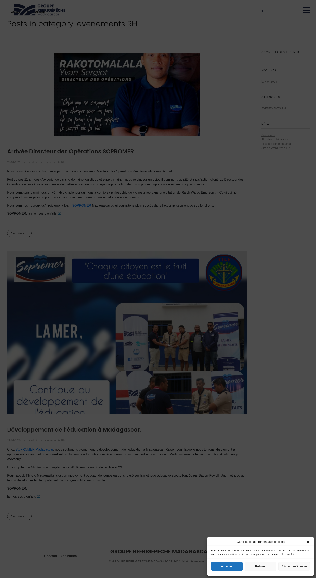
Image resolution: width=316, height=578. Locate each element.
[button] (308, 542)
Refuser (260, 566)
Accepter (227, 566)
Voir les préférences (294, 566)
